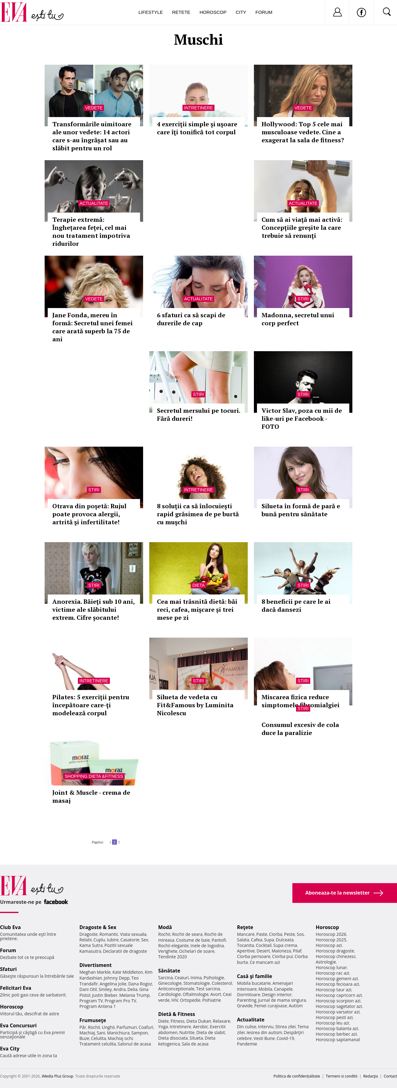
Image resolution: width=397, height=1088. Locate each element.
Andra (120, 989)
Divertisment (95, 965)
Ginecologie (170, 983)
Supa (269, 940)
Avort (215, 994)
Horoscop (213, 12)
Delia (132, 989)
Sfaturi (8, 969)
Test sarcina (208, 989)
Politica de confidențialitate (297, 1076)
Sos (300, 934)
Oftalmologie (196, 994)
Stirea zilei (285, 1026)
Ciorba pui (282, 956)
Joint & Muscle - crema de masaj (91, 796)
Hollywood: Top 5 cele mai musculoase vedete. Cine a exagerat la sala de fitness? (303, 132)
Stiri (303, 298)
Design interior (276, 994)
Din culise (246, 1026)
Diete (163, 1021)
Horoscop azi (329, 945)
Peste (289, 934)
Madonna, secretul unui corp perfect (298, 319)
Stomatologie (196, 983)
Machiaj (87, 1033)
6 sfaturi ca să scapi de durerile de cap (191, 319)
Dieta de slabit (210, 1032)
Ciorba (275, 934)
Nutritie (186, 1032)
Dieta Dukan (198, 1021)
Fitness (177, 1021)
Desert (263, 951)
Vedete (93, 107)
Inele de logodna (207, 945)
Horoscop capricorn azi (339, 995)
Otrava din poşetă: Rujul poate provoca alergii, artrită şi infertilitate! (89, 514)
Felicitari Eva (15, 987)
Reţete (245, 927)
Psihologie (214, 977)
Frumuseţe (92, 1020)
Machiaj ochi (120, 1038)
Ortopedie (190, 1000)
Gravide (245, 1006)
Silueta (196, 1038)
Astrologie (326, 962)
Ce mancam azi (265, 962)
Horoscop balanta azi (337, 1028)
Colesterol (222, 983)
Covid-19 (285, 1038)
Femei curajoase (270, 1006)
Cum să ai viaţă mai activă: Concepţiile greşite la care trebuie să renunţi (302, 227)
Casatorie (129, 940)
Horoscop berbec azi (336, 1034)
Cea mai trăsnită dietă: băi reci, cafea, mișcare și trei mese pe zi (197, 609)
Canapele (283, 989)
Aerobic (200, 1026)
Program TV (91, 1001)
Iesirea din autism (264, 1032)
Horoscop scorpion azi (338, 1001)
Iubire (112, 940)
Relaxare (222, 1021)
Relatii (85, 940)
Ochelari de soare (197, 951)
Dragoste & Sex (97, 927)
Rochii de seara (187, 934)
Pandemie (247, 1044)
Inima (196, 977)
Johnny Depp (117, 978)
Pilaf (297, 951)
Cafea (256, 940)
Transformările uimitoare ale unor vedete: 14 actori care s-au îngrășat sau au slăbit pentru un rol (91, 136)
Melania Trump (134, 995)
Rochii (94, 1027)
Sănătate (169, 970)
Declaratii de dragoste (125, 951)
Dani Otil (88, 989)
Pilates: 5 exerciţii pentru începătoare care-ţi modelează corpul (90, 705)
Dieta (198, 585)
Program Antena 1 (97, 1006)
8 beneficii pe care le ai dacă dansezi (296, 605)
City (241, 12)
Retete (181, 12)
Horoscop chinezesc (336, 956)
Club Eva (10, 927)
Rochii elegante (173, 945)
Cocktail (263, 945)
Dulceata (284, 940)
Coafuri (145, 1027)
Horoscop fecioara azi (337, 984)
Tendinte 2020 (172, 957)
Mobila (265, 989)
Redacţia (370, 1076)
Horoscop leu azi (332, 1023)
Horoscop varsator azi (337, 1012)
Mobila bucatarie (254, 983)
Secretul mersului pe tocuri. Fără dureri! (198, 414)
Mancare (246, 934)
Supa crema (285, 945)
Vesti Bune (264, 1038)
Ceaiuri (182, 977)
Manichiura (118, 1033)
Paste (261, 934)
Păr (82, 1027)
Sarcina (165, 977)
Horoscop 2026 (331, 934)
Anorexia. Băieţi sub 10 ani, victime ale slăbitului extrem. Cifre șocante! (93, 609)
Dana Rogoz (140, 984)
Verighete (167, 951)
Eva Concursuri (18, 1025)
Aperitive (246, 951)
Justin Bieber (104, 995)
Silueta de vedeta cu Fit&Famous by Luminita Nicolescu (195, 705)
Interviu (266, 1026)
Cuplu (99, 940)
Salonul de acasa (134, 1044)
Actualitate (94, 203)
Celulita (98, 1038)
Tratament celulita (97, 1044)
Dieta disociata (173, 1038)
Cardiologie (169, 994)
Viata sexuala (133, 934)
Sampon (139, 1033)
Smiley (105, 989)
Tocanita (245, 945)
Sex (144, 940)
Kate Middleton (127, 972)
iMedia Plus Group (57, 1076)
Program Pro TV (120, 1001)
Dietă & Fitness (176, 1014)
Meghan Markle (95, 972)
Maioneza (281, 951)
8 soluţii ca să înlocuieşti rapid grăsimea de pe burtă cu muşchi (198, 514)
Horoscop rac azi (332, 973)
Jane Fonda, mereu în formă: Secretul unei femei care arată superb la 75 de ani (92, 327)
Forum (263, 12)
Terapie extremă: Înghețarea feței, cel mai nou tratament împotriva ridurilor (91, 231)
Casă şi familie (254, 976)
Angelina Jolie (113, 984)
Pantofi (219, 940)
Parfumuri (127, 1027)
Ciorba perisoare (254, 956)
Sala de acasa (195, 1044)
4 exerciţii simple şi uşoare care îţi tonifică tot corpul (197, 128)
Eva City (9, 1048)
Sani (101, 1033)
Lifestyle (150, 12)
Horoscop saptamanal (338, 1039)
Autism (296, 1006)
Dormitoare (248, 994)
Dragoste (88, 934)
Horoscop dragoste (335, 951)
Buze (84, 1038)
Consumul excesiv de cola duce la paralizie (300, 729)
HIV (174, 1000)
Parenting (246, 1000)
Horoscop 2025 (331, 940)
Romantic (108, 934)
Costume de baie (193, 940)
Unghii (108, 1027)
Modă (165, 927)
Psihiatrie (211, 1000)
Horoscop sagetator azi (339, 1006)
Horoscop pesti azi (334, 1017)
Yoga (163, 1026)
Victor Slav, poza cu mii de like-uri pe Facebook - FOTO (302, 418)
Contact (390, 1076)
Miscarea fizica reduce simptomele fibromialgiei (300, 701)
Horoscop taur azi (333, 990)
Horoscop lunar (331, 967)
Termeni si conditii (342, 1076)
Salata (243, 940)
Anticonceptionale (176, 989)
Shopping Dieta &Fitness (94, 776)
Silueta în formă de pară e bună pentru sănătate (301, 510)
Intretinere (198, 107)
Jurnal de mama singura (282, 1000)
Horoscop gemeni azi (337, 978)
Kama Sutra (90, 945)
